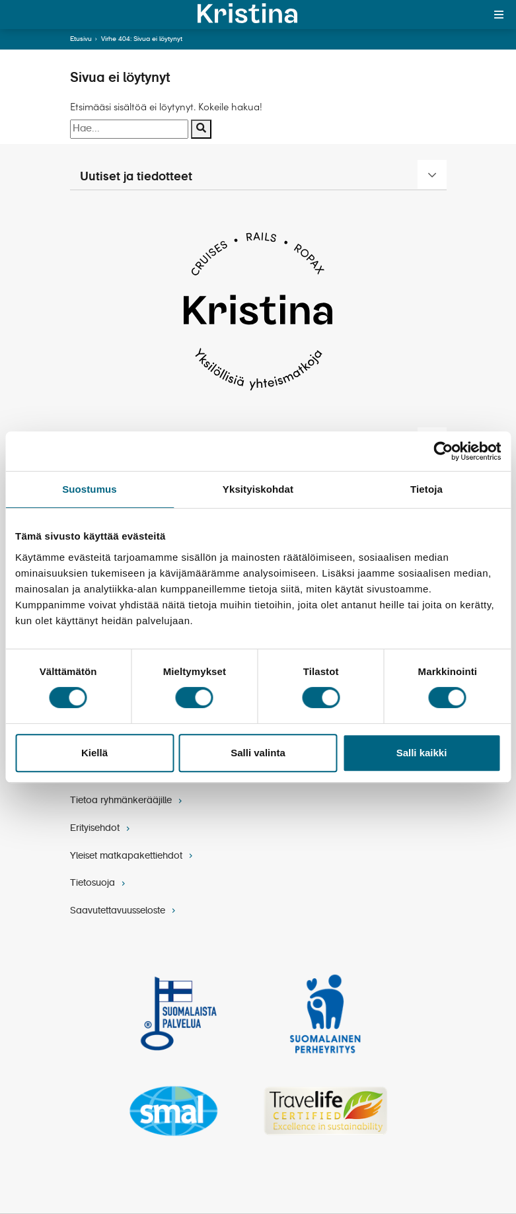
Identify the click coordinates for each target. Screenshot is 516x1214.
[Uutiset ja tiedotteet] (432, 174)
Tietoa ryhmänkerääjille (127, 800)
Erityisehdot (101, 828)
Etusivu (81, 39)
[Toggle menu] (498, 14)
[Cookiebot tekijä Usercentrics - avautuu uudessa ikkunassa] (443, 451)
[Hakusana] (129, 129)
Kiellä (94, 752)
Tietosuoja (99, 883)
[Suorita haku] (201, 129)
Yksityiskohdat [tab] (258, 489)
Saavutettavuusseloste (124, 910)
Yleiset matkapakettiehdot (133, 856)
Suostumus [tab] (89, 489)
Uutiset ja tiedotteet (136, 177)
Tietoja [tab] (426, 489)
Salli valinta (258, 752)
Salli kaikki (421, 752)
